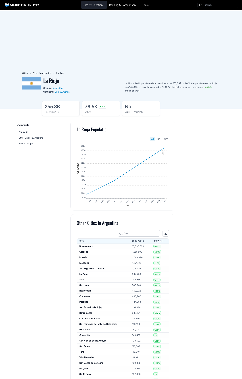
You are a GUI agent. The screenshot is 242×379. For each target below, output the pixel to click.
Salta (81, 280)
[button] (166, 234)
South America (62, 91)
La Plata (83, 275)
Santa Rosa (85, 375)
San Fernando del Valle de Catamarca (98, 325)
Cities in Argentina (42, 73)
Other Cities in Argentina (31, 137)
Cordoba (83, 253)
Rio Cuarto (84, 330)
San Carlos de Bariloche (91, 364)
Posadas (83, 303)
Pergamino (84, 369)
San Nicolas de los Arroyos (92, 342)
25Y (166, 139)
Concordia (84, 336)
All (152, 139)
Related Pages (26, 143)
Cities (25, 73)
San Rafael (84, 347)
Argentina (58, 88)
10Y (159, 139)
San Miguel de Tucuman (91, 269)
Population (24, 132)
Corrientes (84, 297)
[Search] (220, 5)
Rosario (83, 258)
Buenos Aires (85, 247)
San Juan (84, 286)
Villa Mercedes (86, 358)
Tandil (82, 353)
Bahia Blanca (85, 314)
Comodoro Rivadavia (89, 319)
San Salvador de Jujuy (90, 308)
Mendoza (84, 264)
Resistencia (85, 292)
